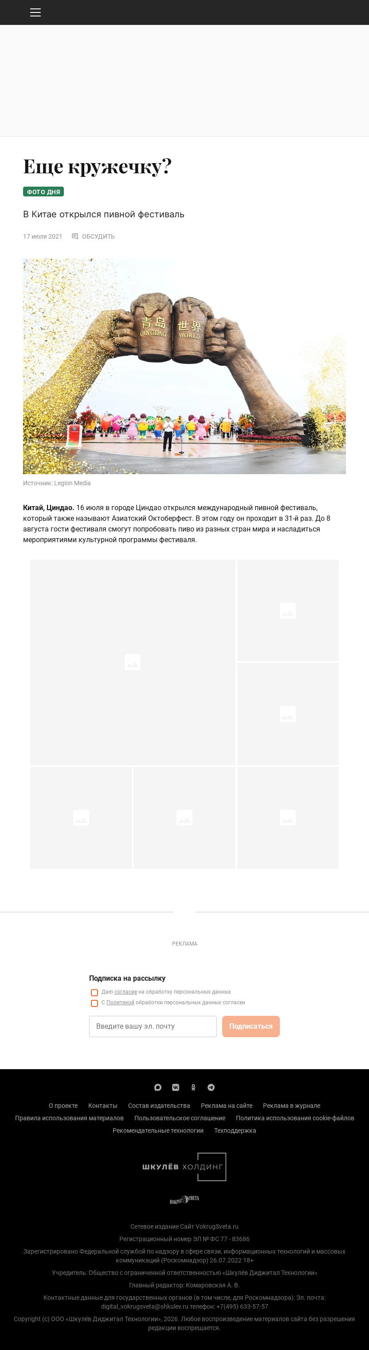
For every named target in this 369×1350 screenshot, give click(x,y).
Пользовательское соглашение (179, 1118)
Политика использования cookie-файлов (295, 1118)
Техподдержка (235, 1130)
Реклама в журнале (291, 1105)
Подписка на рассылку (127, 978)
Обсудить (93, 236)
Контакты (103, 1105)
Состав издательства (159, 1105)
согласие (125, 992)
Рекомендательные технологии (158, 1130)
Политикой (120, 1002)
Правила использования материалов (69, 1118)
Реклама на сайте (226, 1105)
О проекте (63, 1105)
